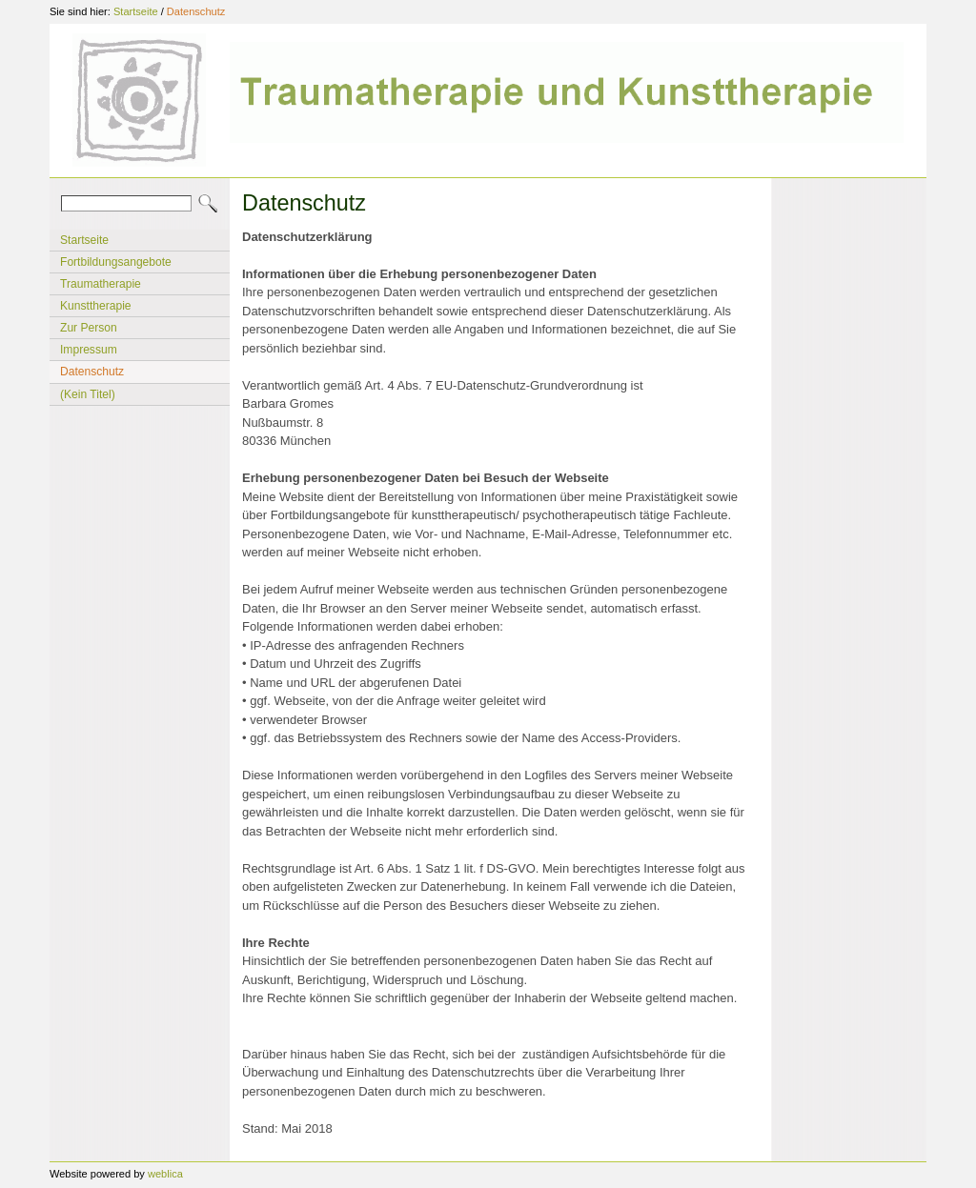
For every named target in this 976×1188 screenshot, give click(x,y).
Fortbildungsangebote (116, 262)
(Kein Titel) (87, 394)
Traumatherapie (100, 284)
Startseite (135, 11)
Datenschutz (196, 11)
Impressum (88, 349)
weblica (165, 1173)
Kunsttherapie (96, 305)
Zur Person (88, 327)
